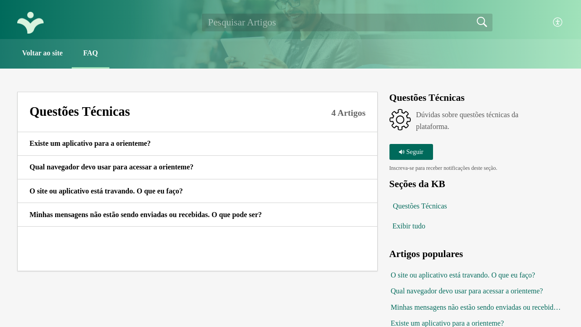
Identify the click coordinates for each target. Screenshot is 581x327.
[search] (347, 22)
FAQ (90, 53)
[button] (558, 22)
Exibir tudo (409, 226)
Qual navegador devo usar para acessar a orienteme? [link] (111, 167)
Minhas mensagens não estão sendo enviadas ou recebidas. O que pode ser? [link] (146, 214)
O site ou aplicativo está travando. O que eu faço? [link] (106, 191)
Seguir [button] (411, 151)
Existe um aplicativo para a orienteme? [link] (90, 143)
